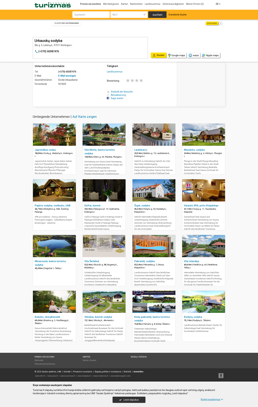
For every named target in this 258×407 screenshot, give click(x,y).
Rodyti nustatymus (212, 399)
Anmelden (138, 372)
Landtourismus (152, 4)
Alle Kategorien (111, 4)
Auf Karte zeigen (84, 117)
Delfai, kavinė (92, 205)
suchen (157, 14)
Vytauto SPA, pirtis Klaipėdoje (201, 205)
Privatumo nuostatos (82, 372)
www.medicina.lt (100, 376)
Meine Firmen (195, 4)
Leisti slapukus (129, 399)
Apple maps (210, 55)
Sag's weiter (115, 98)
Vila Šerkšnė (91, 261)
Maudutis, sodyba (194, 149)
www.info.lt (40, 376)
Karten (124, 4)
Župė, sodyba (142, 205)
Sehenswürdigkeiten (173, 4)
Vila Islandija (191, 261)
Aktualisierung (116, 95)
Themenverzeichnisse (45, 364)
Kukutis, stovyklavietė (47, 316)
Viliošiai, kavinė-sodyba (98, 316)
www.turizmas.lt (67, 376)
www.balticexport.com (120, 376)
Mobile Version (139, 357)
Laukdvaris (140, 149)
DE (218, 4)
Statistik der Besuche (120, 91)
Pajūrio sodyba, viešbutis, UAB (52, 205)
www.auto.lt (52, 376)
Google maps (176, 55)
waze (193, 55)
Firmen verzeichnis (90, 4)
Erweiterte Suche (178, 14)
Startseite (39, 360)
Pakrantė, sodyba (144, 261)
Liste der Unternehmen (66, 23)
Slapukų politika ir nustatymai (108, 372)
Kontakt (67, 372)
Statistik (127, 372)
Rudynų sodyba (193, 316)
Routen (93, 360)
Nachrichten (136, 4)
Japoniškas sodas (45, 149)
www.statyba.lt (84, 376)
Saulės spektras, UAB (51, 372)
